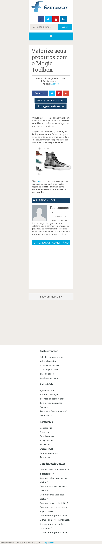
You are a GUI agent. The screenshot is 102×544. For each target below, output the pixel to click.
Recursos (54, 83)
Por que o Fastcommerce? (53, 411)
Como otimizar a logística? (54, 503)
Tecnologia (46, 415)
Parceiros (45, 444)
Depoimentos (47, 436)
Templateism (48, 542)
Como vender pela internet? (54, 515)
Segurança (45, 407)
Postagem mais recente (51, 100)
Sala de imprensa (49, 453)
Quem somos (46, 448)
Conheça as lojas (49, 377)
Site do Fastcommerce (51, 357)
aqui (39, 181)
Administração (48, 361)
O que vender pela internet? (54, 532)
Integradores (47, 440)
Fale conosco (47, 373)
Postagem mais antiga (50, 106)
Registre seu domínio (51, 402)
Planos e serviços (49, 394)
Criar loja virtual (49, 369)
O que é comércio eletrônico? (55, 519)
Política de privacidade (52, 398)
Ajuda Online (47, 390)
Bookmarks (46, 427)
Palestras (45, 457)
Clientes (44, 432)
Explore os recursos (50, 365)
